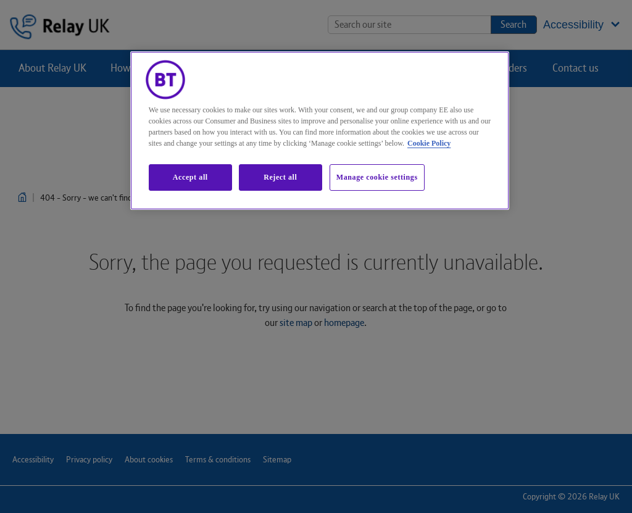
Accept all (190, 177)
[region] (319, 130)
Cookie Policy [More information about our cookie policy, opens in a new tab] (429, 143)
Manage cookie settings (377, 177)
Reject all (280, 177)
